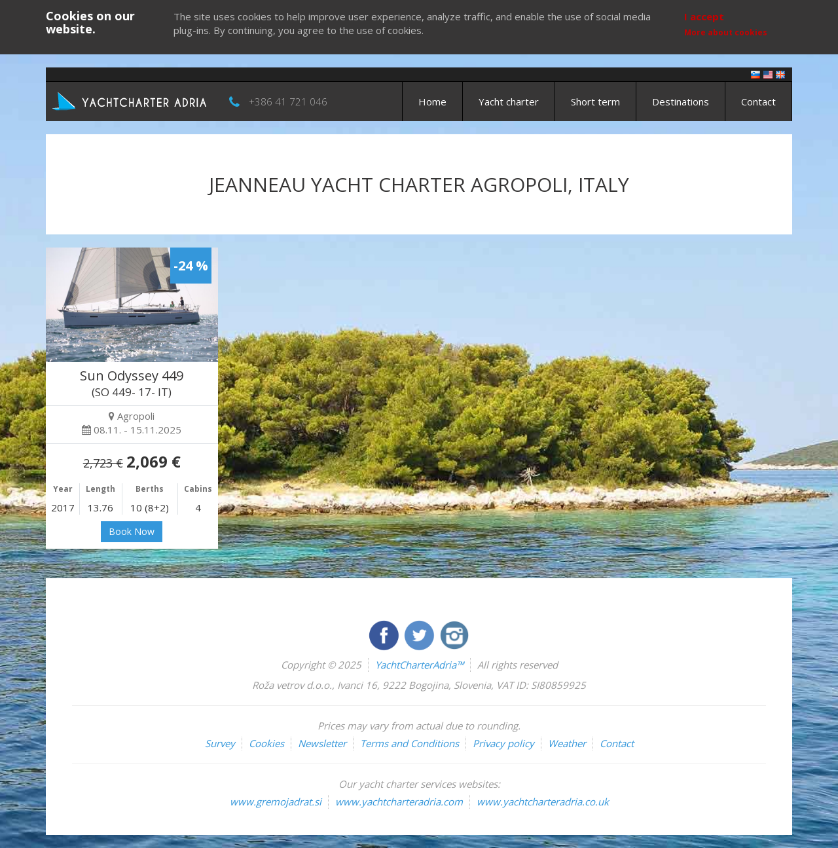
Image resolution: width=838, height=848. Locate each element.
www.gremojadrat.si (275, 801)
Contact (758, 101)
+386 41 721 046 (288, 101)
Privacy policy (503, 743)
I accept (704, 16)
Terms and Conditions (409, 743)
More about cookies (725, 32)
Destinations (680, 101)
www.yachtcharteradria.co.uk (543, 801)
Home (432, 101)
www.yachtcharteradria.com (399, 801)
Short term (595, 101)
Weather (567, 743)
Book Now (132, 531)
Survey (220, 743)
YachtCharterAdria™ (419, 664)
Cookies (266, 743)
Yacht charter (509, 101)
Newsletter (322, 743)
